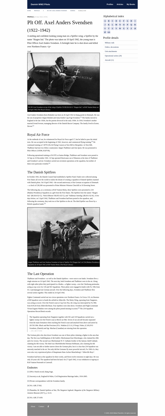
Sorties (72, 10)
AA (108, 32)
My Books (131, 4)
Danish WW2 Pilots (40, 4)
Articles (120, 4)
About (33, 406)
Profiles (110, 4)
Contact (41, 406)
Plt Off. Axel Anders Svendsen (57, 10)
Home (29, 10)
